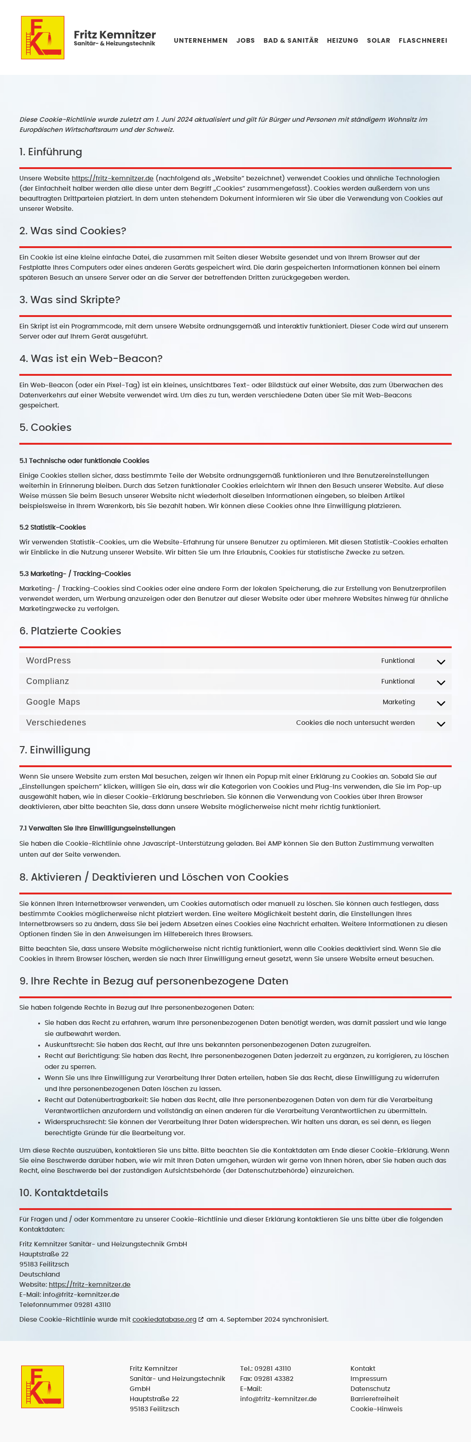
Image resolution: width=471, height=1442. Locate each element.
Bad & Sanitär (291, 41)
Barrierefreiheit (374, 1399)
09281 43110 (272, 1369)
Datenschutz (370, 1389)
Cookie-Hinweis (376, 1409)
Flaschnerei (423, 41)
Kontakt (362, 1369)
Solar (379, 41)
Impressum (368, 1379)
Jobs (245, 41)
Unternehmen (201, 41)
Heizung (343, 41)
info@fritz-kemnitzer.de (278, 1399)
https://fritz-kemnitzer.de (113, 178)
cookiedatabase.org (164, 1320)
